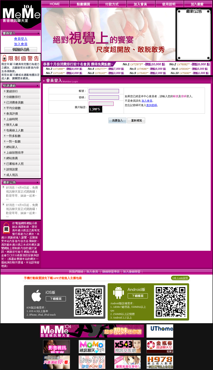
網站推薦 (12, 158)
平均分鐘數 (13, 108)
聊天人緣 (12, 124)
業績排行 (12, 91)
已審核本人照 (15, 163)
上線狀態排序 (15, 152)
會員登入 (20, 39)
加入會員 (20, 44)
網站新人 (12, 147)
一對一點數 (13, 141)
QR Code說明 (180, 278)
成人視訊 (12, 175)
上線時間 (12, 119)
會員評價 (12, 113)
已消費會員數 (15, 102)
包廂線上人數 (15, 130)
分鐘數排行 (13, 97)
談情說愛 (12, 169)
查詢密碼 (151, 105)
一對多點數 (13, 136)
